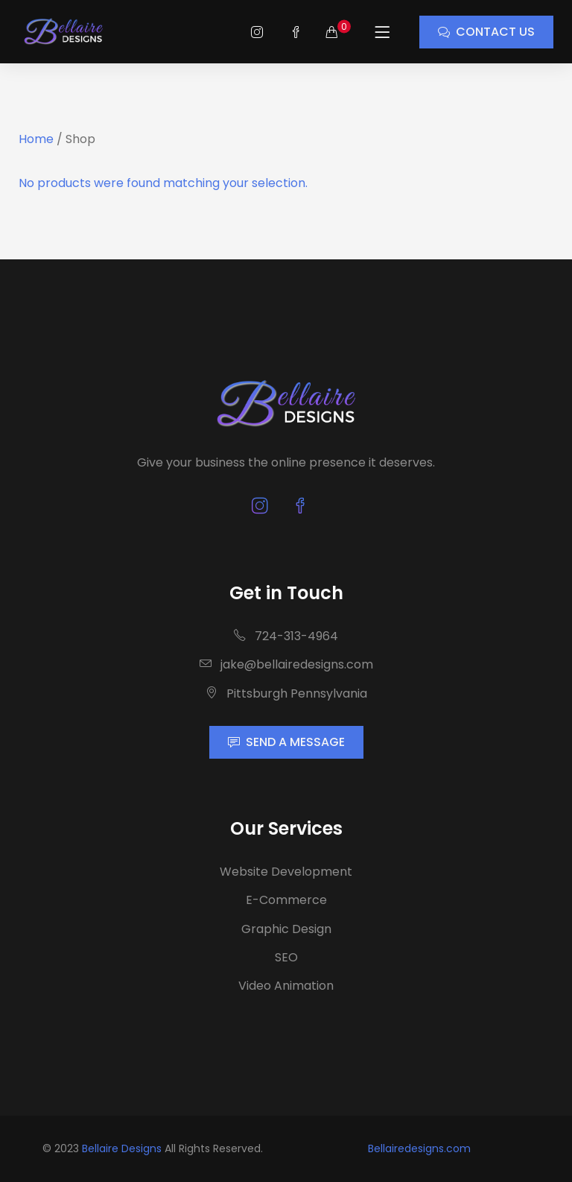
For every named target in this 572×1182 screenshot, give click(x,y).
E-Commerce (286, 899)
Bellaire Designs (122, 1148)
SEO (286, 957)
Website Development (286, 871)
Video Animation (286, 985)
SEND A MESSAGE (286, 741)
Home (36, 139)
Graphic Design (286, 929)
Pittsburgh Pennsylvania (286, 693)
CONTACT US (486, 31)
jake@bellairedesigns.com (286, 664)
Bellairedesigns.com (419, 1148)
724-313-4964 (286, 636)
